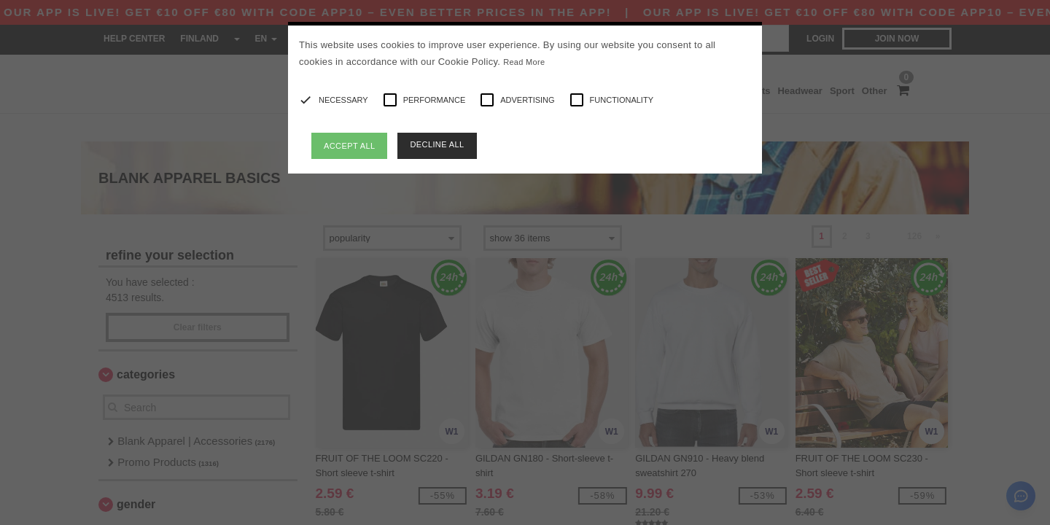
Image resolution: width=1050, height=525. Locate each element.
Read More (524, 62)
